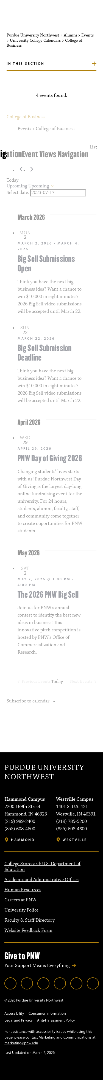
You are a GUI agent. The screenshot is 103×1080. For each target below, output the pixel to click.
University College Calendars (35, 40)
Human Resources (22, 890)
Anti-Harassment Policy (56, 1020)
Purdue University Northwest (44, 772)
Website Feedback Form (28, 930)
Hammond (23, 840)
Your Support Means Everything (36, 966)
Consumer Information (47, 1013)
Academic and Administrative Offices (41, 880)
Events (87, 35)
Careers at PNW (20, 900)
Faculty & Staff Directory (29, 920)
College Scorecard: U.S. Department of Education (42, 867)
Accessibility (14, 1013)
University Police (21, 910)
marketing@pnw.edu (21, 1043)
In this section (25, 63)
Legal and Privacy (18, 1020)
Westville (75, 840)
